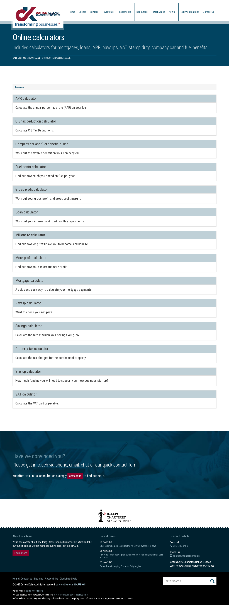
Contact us (209, 11)
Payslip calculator (28, 303)
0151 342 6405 (179, 545)
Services (95, 11)
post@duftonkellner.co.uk (55, 58)
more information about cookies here (70, 594)
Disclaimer (65, 578)
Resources (143, 11)
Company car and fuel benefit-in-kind (41, 144)
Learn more (20, 553)
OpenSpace (159, 11)
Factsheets (126, 11)
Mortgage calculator (30, 280)
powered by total (71, 584)
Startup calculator (28, 371)
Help (74, 578)
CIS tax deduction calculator (35, 121)
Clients (82, 11)
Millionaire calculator (30, 235)
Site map (38, 578)
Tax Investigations (189, 11)
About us (109, 11)
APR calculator (26, 98)
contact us (75, 476)
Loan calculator (26, 212)
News (173, 11)
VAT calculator (25, 394)
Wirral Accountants (34, 590)
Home (72, 11)
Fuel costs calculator (30, 167)
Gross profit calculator (31, 189)
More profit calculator (31, 258)
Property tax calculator (31, 349)
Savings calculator (28, 326)
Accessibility (51, 578)
